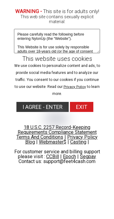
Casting (78, 142)
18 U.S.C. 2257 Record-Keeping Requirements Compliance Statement (57, 129)
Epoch (69, 156)
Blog (30, 142)
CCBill (52, 156)
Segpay (88, 156)
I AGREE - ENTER (42, 107)
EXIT (81, 107)
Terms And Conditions (39, 137)
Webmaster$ (52, 142)
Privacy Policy (74, 87)
